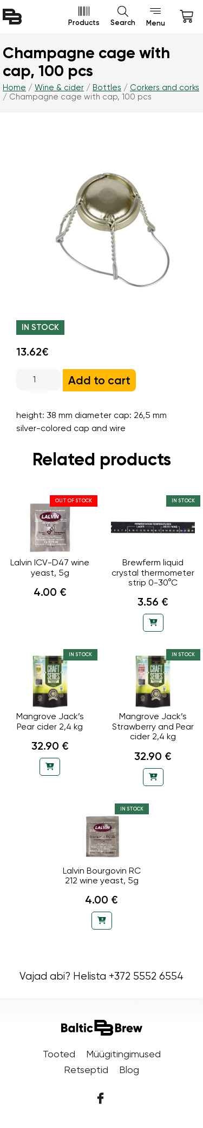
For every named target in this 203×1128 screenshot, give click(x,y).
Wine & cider (59, 87)
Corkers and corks (164, 87)
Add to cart (99, 380)
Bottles (107, 87)
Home (14, 87)
